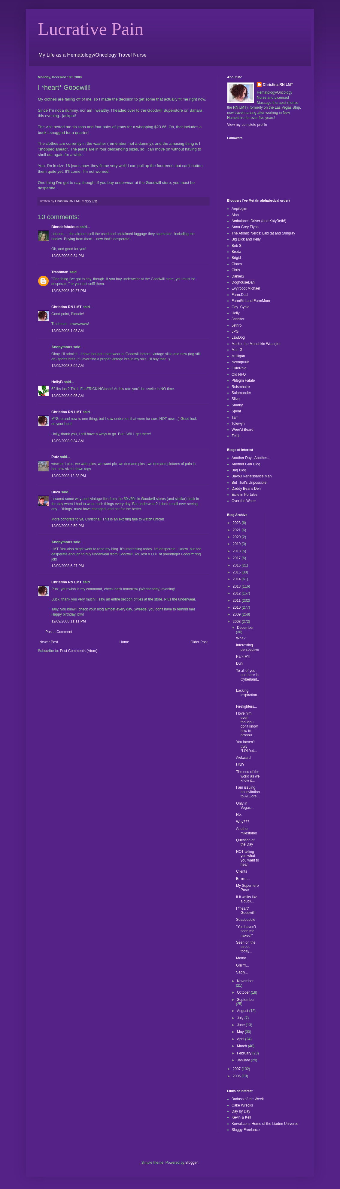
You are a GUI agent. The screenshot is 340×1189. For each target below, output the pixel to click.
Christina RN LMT (66, 307)
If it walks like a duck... (246, 899)
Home (124, 642)
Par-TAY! (243, 656)
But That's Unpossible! (249, 482)
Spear (236, 411)
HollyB (57, 382)
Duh (239, 663)
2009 (237, 614)
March (242, 1046)
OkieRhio (239, 368)
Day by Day (241, 1111)
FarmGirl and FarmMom (251, 301)
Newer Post (48, 642)
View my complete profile (247, 125)
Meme (241, 958)
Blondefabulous (65, 227)
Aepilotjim (239, 208)
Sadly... (242, 972)
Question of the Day (245, 842)
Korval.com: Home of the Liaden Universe (265, 1124)
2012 (237, 593)
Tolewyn (238, 423)
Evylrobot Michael (246, 288)
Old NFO (239, 374)
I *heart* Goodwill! (245, 910)
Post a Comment (58, 632)
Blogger (191, 1162)
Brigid (236, 258)
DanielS (238, 276)
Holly (236, 313)
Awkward (243, 758)
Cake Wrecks (242, 1105)
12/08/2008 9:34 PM (67, 256)
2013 (237, 586)
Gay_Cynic (240, 307)
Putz (55, 457)
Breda (236, 252)
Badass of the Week (248, 1099)
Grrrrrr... (242, 965)
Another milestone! (246, 831)
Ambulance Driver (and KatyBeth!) (259, 221)
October (244, 992)
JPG (235, 331)
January (244, 1060)
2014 (237, 579)
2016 (237, 565)
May (241, 1032)
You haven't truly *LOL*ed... (246, 746)
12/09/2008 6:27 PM (67, 566)
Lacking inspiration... (247, 694)
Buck (55, 492)
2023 (237, 523)
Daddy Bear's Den (246, 488)
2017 (237, 558)
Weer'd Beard (242, 429)
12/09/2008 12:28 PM (68, 476)
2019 (237, 544)
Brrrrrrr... (243, 879)
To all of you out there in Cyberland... (247, 677)
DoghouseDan (243, 282)
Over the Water (244, 501)
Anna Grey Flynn (245, 227)
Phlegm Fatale (243, 380)
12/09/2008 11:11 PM (68, 621)
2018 (237, 551)
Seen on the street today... (246, 946)
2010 (237, 607)
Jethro (236, 325)
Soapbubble (245, 919)
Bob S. (237, 246)
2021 (237, 530)
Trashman (59, 272)
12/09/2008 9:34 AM (67, 441)
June (241, 1025)
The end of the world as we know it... (248, 776)
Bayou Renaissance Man (252, 476)
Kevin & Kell (241, 1117)
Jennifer (238, 319)
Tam (235, 417)
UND (240, 765)
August (243, 1011)
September (246, 1000)
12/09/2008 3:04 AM (67, 366)
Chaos (237, 264)
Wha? (240, 638)
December (245, 628)
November (245, 981)
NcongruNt (240, 362)
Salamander (241, 393)
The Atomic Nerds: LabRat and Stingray (263, 233)
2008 (237, 621)
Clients (241, 871)
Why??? (242, 822)
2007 (237, 1069)
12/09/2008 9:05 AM (67, 396)
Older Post (199, 642)
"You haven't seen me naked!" (246, 931)
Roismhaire (241, 387)
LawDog (238, 337)
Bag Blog (239, 470)
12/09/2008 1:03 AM (67, 331)
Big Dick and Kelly (246, 239)
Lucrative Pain (91, 29)
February (244, 1053)
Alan (235, 215)
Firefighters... (246, 706)
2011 (237, 600)
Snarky (237, 405)
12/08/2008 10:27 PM (68, 291)
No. (239, 814)
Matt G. (237, 350)
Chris (236, 270)
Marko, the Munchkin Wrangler (256, 344)
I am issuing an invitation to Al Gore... (248, 791)
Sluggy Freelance (246, 1130)
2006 (237, 1076)
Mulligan (238, 356)
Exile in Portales (244, 494)
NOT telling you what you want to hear (247, 858)
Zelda (236, 436)
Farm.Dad (239, 295)
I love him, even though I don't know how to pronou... (247, 724)
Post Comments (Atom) (78, 651)
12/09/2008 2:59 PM (67, 526)
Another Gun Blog (246, 464)
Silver (236, 399)
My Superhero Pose (247, 887)
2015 (237, 572)
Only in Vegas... (244, 805)
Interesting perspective (247, 647)
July (240, 1018)
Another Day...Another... (251, 458)
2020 (237, 537)
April (241, 1039)
